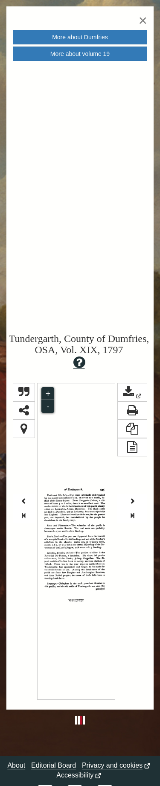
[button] (132, 392)
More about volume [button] (80, 53)
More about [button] (80, 37)
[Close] (143, 20)
